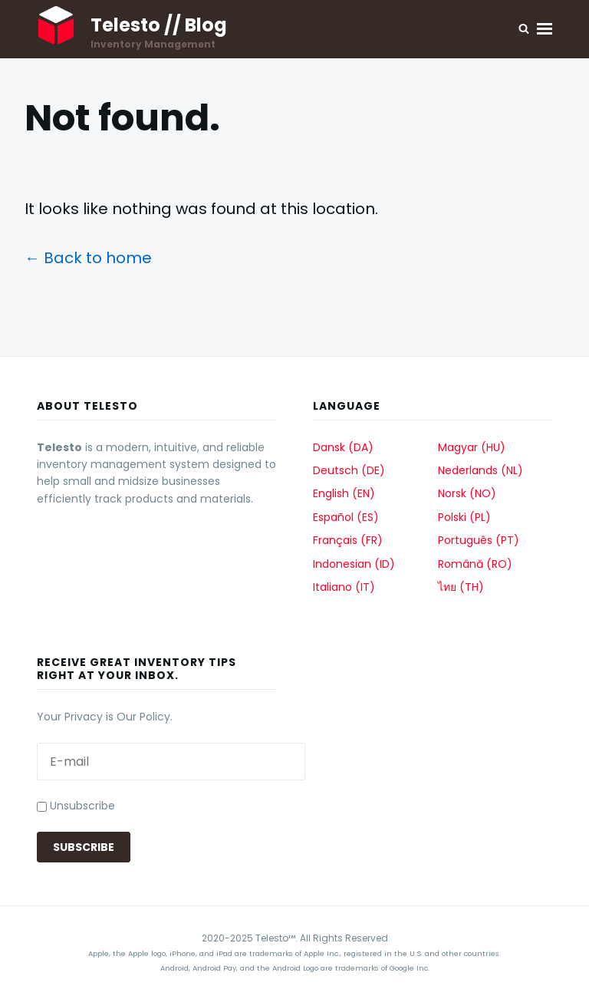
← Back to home (88, 258)
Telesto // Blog (158, 25)
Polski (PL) (464, 517)
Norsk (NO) (467, 493)
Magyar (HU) (471, 447)
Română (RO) (475, 564)
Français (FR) (348, 540)
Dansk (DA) (343, 447)
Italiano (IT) (344, 587)
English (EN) (344, 493)
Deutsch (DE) (349, 470)
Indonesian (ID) (354, 564)
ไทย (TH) (461, 587)
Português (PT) (478, 540)
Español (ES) (346, 517)
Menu (544, 29)
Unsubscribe (76, 805)
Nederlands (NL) (480, 470)
